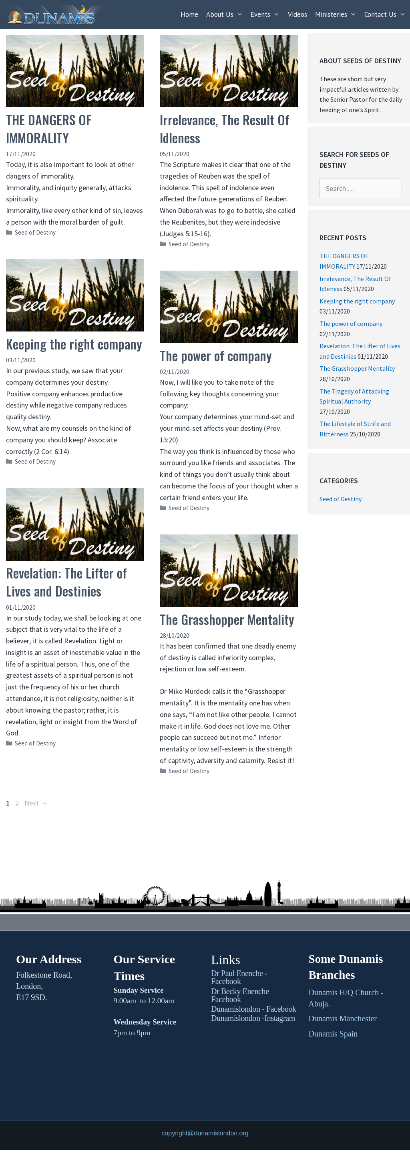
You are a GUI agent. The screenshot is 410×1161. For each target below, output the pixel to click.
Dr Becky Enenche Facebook (240, 995)
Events (267, 14)
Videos (297, 14)
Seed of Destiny (35, 232)
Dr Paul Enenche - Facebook (239, 977)
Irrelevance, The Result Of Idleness (224, 128)
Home (189, 14)
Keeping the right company (74, 343)
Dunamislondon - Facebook (253, 1008)
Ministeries (338, 14)
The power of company (216, 355)
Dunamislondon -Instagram (253, 1018)
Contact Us (387, 14)
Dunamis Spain (333, 1033)
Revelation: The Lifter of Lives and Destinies (66, 581)
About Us (226, 14)
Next (36, 802)
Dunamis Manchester (343, 1018)
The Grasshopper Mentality (227, 619)
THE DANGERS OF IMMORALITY (48, 128)
